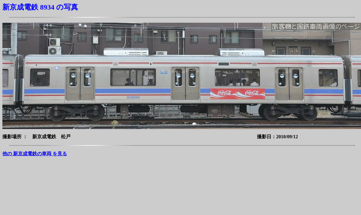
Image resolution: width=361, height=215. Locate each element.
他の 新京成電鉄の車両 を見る (34, 153)
